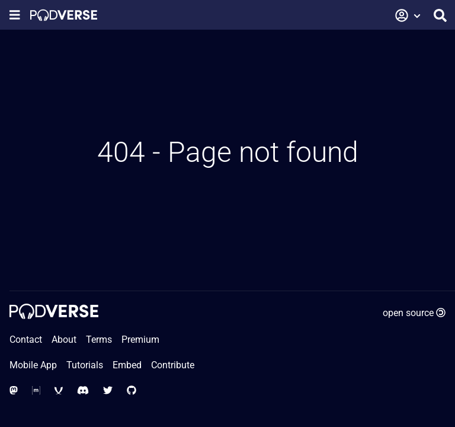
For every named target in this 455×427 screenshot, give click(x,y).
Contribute (172, 365)
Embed (127, 365)
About (64, 339)
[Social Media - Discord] (83, 390)
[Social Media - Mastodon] (13, 390)
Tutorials (84, 365)
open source (414, 312)
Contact (25, 339)
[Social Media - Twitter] (108, 390)
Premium (140, 339)
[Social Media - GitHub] (131, 390)
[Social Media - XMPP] (59, 390)
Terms (99, 339)
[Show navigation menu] (15, 15)
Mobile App (33, 365)
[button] (408, 15)
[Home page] (63, 15)
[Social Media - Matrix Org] (36, 390)
